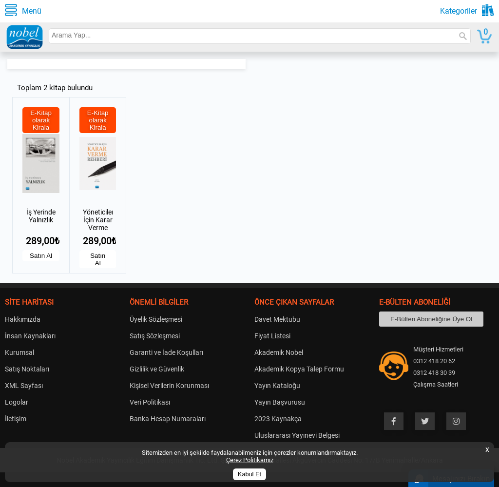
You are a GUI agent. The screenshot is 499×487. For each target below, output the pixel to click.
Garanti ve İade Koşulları (166, 352)
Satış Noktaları (27, 369)
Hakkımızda (22, 319)
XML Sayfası (24, 386)
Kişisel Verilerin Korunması (169, 386)
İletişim (15, 419)
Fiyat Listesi (272, 336)
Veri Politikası (150, 402)
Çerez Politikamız (249, 460)
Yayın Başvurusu (279, 402)
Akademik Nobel (278, 352)
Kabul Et (249, 474)
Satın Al (41, 255)
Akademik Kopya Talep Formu (299, 369)
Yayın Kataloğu (277, 386)
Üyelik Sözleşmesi (156, 319)
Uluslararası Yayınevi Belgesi (297, 435)
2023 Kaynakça (278, 419)
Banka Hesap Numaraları (168, 419)
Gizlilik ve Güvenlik (157, 369)
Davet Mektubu (277, 319)
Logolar (16, 402)
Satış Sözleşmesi (155, 336)
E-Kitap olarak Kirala (41, 120)
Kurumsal (19, 352)
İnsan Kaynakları (30, 336)
